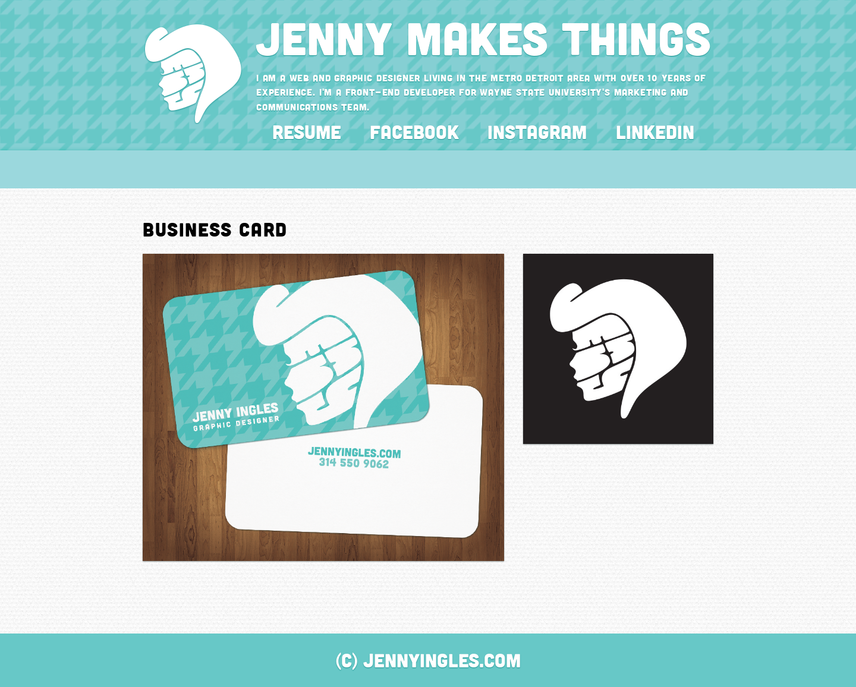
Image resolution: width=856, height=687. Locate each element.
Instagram (537, 131)
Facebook (414, 131)
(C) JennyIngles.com (428, 660)
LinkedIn (655, 131)
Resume (306, 131)
